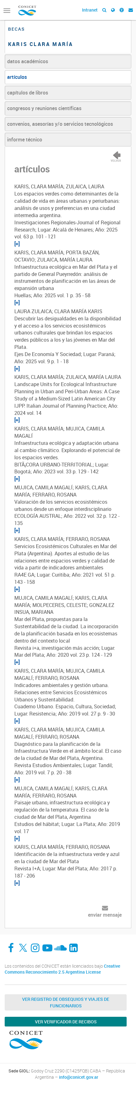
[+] (17, 243)
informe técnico (24, 139)
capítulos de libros (27, 92)
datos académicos (27, 61)
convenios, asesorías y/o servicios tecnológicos (60, 123)
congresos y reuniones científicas (44, 108)
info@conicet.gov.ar (78, 1077)
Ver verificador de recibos (66, 1022)
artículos (17, 77)
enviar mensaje (105, 914)
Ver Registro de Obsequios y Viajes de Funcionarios (65, 1002)
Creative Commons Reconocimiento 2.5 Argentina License (62, 969)
